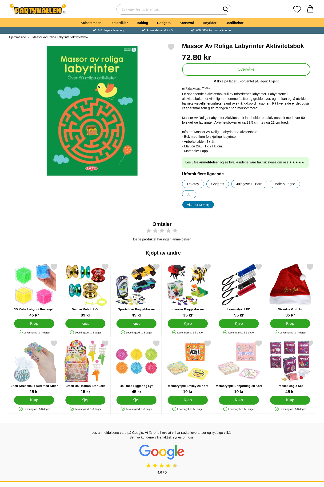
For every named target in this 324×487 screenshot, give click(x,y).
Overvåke (246, 69)
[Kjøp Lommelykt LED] (239, 323)
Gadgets (164, 23)
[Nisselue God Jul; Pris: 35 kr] (290, 290)
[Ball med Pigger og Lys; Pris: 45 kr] (137, 367)
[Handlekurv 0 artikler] (310, 9)
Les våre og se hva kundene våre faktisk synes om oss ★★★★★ (245, 162)
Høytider (209, 23)
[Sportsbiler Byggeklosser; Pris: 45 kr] (137, 290)
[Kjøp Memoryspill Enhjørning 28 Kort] (239, 400)
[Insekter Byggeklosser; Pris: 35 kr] (188, 290)
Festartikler (119, 23)
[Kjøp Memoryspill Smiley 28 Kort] (188, 400)
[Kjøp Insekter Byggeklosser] (188, 323)
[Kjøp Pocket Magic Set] (290, 400)
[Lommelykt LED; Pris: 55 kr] (239, 290)
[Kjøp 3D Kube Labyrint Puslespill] (34, 323)
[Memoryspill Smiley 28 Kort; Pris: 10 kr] (188, 367)
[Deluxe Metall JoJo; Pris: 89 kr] (85, 290)
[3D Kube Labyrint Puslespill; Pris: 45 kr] (34, 290)
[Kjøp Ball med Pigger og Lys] (136, 400)
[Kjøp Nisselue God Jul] (290, 323)
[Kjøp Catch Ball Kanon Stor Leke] (85, 400)
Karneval (187, 23)
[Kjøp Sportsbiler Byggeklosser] (136, 323)
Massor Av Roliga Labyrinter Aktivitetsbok (60, 37)
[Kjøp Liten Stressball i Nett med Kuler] (34, 400)
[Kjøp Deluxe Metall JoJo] (85, 323)
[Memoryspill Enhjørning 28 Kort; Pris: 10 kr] (239, 367)
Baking (142, 23)
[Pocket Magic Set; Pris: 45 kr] (290, 367)
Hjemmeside (17, 37)
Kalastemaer (90, 23)
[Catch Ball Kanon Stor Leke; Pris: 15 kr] (85, 367)
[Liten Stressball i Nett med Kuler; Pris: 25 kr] (34, 367)
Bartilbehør (234, 23)
